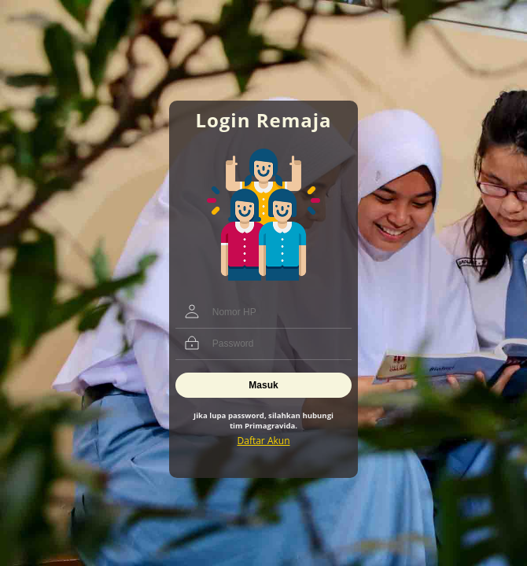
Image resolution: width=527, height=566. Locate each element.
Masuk (263, 385)
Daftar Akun (264, 440)
